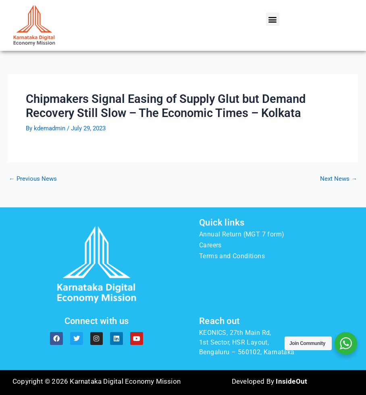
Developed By (269, 381)
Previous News (33, 179)
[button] (272, 19)
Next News (338, 179)
